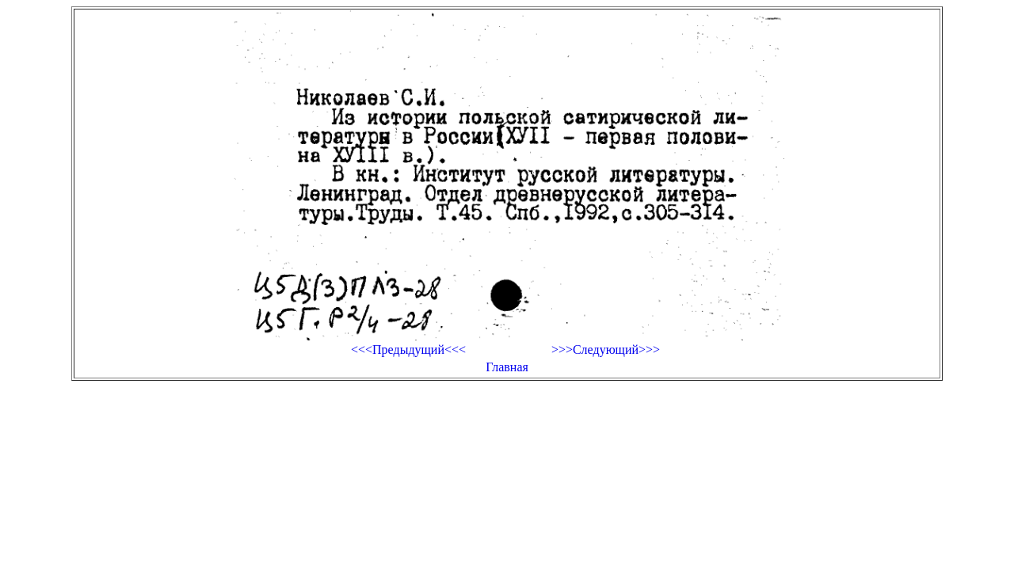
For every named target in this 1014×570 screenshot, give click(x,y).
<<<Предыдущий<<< (408, 349)
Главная (507, 367)
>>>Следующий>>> (605, 349)
